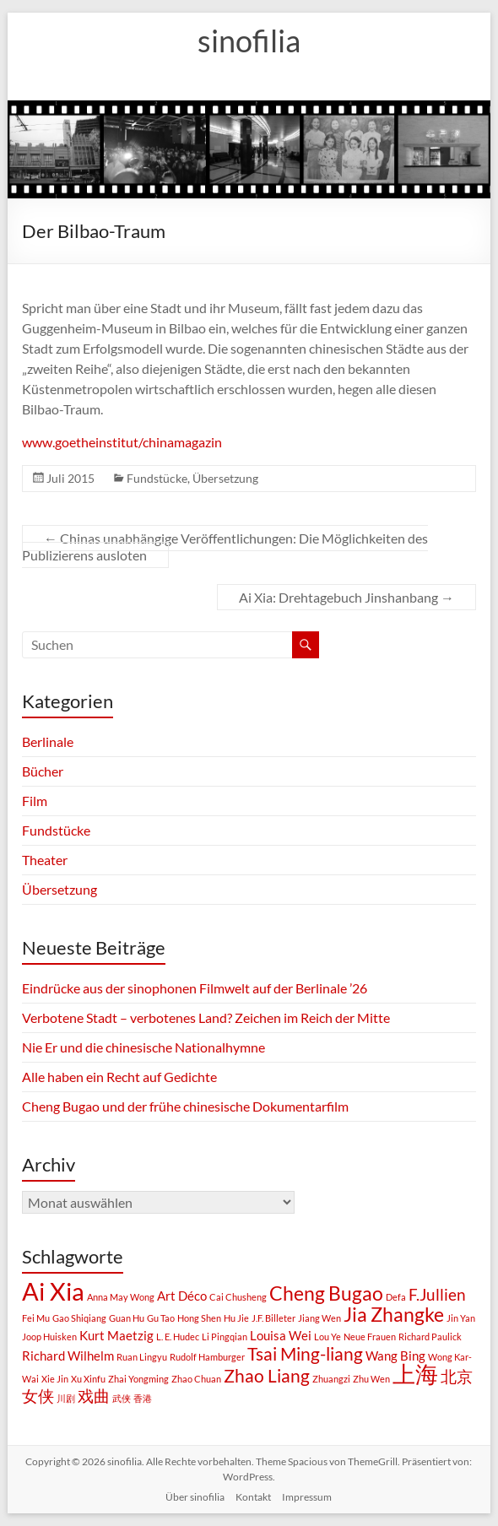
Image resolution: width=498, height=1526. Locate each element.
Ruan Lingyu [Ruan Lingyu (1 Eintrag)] (141, 1356)
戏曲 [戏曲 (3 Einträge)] (94, 1396)
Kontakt (253, 1497)
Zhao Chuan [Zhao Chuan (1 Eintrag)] (196, 1378)
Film (34, 801)
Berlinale (47, 741)
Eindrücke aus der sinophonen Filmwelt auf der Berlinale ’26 (194, 988)
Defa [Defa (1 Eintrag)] (396, 1296)
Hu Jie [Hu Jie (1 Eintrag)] (236, 1317)
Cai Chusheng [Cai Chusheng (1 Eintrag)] (238, 1296)
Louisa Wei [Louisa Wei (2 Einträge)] (280, 1335)
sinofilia (249, 40)
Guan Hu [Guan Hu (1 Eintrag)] (126, 1317)
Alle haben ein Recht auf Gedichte (119, 1077)
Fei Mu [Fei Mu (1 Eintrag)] (36, 1317)
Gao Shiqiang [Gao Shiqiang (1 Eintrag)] (79, 1317)
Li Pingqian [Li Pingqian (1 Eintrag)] (224, 1336)
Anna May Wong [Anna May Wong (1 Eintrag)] (120, 1296)
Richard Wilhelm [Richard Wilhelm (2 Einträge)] (68, 1355)
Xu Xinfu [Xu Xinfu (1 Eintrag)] (88, 1378)
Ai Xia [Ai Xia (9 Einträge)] (53, 1291)
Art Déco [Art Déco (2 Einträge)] (182, 1295)
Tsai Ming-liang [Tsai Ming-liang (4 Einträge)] (305, 1354)
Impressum (307, 1497)
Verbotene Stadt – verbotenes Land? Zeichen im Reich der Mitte (206, 1017)
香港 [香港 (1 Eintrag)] (142, 1398)
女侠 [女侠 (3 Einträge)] (38, 1396)
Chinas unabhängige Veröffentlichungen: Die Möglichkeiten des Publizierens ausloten (225, 546)
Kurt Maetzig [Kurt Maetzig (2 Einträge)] (116, 1335)
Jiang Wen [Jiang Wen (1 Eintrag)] (319, 1317)
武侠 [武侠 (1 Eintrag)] (121, 1398)
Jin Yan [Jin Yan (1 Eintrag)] (461, 1317)
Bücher (42, 771)
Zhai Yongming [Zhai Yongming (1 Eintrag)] (138, 1378)
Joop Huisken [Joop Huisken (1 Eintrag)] (49, 1336)
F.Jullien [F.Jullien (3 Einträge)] (437, 1294)
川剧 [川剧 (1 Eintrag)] (66, 1398)
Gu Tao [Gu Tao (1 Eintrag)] (161, 1317)
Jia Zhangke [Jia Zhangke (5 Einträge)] (394, 1314)
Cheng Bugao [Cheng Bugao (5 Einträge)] (326, 1293)
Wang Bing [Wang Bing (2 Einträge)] (395, 1355)
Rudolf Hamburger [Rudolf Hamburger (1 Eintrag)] (207, 1356)
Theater (45, 860)
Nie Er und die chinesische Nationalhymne (143, 1047)
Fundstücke (157, 478)
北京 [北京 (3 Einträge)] (457, 1376)
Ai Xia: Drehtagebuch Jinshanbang (346, 597)
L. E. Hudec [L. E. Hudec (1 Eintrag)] (177, 1336)
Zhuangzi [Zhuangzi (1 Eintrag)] (331, 1378)
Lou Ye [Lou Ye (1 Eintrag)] (327, 1336)
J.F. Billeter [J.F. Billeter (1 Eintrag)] (273, 1317)
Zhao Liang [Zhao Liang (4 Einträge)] (267, 1376)
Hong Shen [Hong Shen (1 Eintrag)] (199, 1317)
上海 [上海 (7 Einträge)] (415, 1374)
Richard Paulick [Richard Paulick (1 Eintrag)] (430, 1336)
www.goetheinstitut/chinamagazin (122, 442)
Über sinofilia (195, 1497)
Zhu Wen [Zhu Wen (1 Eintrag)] (371, 1378)
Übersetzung (225, 478)
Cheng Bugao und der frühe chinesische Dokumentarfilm (185, 1106)
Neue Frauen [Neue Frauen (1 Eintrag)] (370, 1336)
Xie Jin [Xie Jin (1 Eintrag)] (54, 1378)
